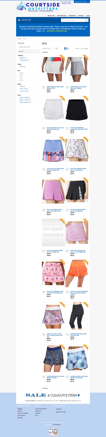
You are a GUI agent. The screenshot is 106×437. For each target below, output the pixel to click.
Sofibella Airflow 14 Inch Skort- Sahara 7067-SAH (56, 377)
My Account (51, 15)
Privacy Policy (21, 415)
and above (25, 102)
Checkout (81, 15)
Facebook (58, 409)
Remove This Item (18, 47)
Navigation (26, 20)
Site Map (20, 417)
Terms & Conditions (23, 413)
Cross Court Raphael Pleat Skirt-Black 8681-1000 (78, 210)
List (68, 48)
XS (20, 73)
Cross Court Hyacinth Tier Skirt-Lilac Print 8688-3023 (78, 251)
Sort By (44, 48)
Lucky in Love (23, 91)
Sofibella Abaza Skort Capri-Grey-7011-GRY (78, 334)
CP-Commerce (57, 424)
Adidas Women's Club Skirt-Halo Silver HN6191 (78, 87)
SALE (21, 66)
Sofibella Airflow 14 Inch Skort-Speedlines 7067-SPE (79, 377)
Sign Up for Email (61, 412)
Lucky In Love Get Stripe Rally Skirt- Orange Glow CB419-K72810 (79, 293)
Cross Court (23, 88)
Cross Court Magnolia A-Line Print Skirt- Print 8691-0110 (55, 292)
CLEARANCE (23, 60)
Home (19, 38)
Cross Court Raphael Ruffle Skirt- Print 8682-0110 (55, 251)
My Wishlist (72, 15)
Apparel (22, 58)
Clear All (21, 51)
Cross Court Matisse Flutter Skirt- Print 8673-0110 (78, 169)
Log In (88, 15)
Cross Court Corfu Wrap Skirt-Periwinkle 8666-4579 (55, 169)
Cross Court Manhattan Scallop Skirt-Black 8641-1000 (79, 128)
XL (20, 80)
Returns (20, 411)
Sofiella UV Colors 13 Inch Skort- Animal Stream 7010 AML (54, 335)
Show (76, 48)
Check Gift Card (61, 15)
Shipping (20, 409)
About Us (37, 413)
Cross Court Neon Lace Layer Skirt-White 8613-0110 (55, 128)
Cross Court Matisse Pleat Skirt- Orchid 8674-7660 (54, 210)
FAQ (36, 415)
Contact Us (38, 411)
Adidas (22, 86)
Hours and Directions (41, 409)
